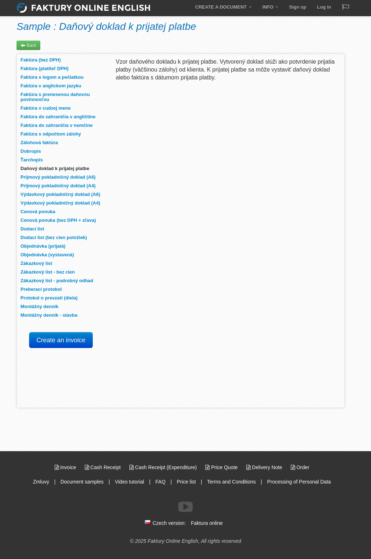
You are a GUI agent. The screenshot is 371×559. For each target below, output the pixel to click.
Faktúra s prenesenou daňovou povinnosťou (55, 97)
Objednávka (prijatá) (42, 246)
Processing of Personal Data (299, 482)
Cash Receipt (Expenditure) (163, 467)
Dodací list (32, 229)
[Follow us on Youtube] (185, 507)
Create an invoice (60, 340)
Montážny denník (39, 306)
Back (28, 45)
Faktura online (207, 523)
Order (300, 467)
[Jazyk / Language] (345, 7)
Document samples (82, 482)
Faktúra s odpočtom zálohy (50, 134)
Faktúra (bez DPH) (40, 60)
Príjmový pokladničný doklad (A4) (58, 185)
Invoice (66, 467)
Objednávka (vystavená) (47, 254)
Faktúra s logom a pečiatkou (52, 77)
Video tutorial (129, 482)
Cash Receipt (103, 467)
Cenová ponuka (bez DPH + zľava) (58, 220)
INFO (270, 7)
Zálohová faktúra (39, 142)
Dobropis (30, 151)
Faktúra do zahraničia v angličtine (58, 116)
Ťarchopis (31, 159)
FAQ (160, 482)
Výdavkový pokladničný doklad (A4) (60, 203)
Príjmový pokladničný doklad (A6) (58, 177)
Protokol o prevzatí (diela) (49, 298)
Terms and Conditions (231, 482)
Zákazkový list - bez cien (47, 272)
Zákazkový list (36, 263)
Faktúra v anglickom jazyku (50, 85)
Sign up (297, 7)
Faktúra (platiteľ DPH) (44, 68)
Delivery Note (265, 467)
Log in (324, 7)
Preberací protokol (41, 289)
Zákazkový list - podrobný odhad (56, 280)
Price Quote (222, 467)
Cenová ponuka (37, 211)
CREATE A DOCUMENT (223, 7)
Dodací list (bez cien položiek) (53, 237)
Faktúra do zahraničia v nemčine (56, 125)
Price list (186, 482)
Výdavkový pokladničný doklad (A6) (60, 194)
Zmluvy (42, 482)
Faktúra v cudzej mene (45, 108)
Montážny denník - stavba (48, 315)
